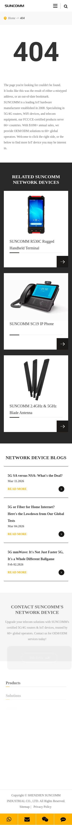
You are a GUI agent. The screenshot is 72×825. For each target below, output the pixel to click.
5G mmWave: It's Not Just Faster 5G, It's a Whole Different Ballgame (35, 555)
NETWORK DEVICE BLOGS (36, 457)
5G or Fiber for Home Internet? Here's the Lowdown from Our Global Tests (36, 514)
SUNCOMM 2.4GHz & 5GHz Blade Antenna (33, 410)
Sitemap (25, 806)
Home (11, 18)
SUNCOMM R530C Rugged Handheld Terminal (32, 246)
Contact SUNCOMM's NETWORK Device (38, 609)
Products (36, 684)
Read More (36, 489)
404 (22, 18)
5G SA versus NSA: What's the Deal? (35, 476)
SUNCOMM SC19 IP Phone (32, 328)
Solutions (36, 696)
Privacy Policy (42, 806)
